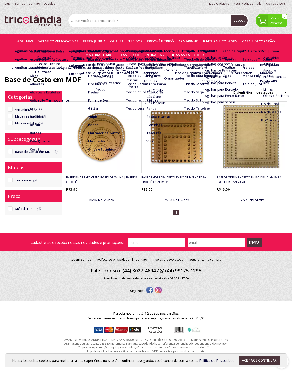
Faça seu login (276, 3)
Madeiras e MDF (30, 116)
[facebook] (149, 290)
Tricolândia (26, 180)
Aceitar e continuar (259, 360)
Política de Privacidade (217, 360)
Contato (141, 259)
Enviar (254, 242)
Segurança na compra (205, 259)
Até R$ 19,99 (28, 208)
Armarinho (25, 109)
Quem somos (81, 259)
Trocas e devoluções (168, 259)
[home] (33, 20)
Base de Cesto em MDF (36, 151)
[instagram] (158, 290)
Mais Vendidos (29, 123)
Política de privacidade (113, 259)
